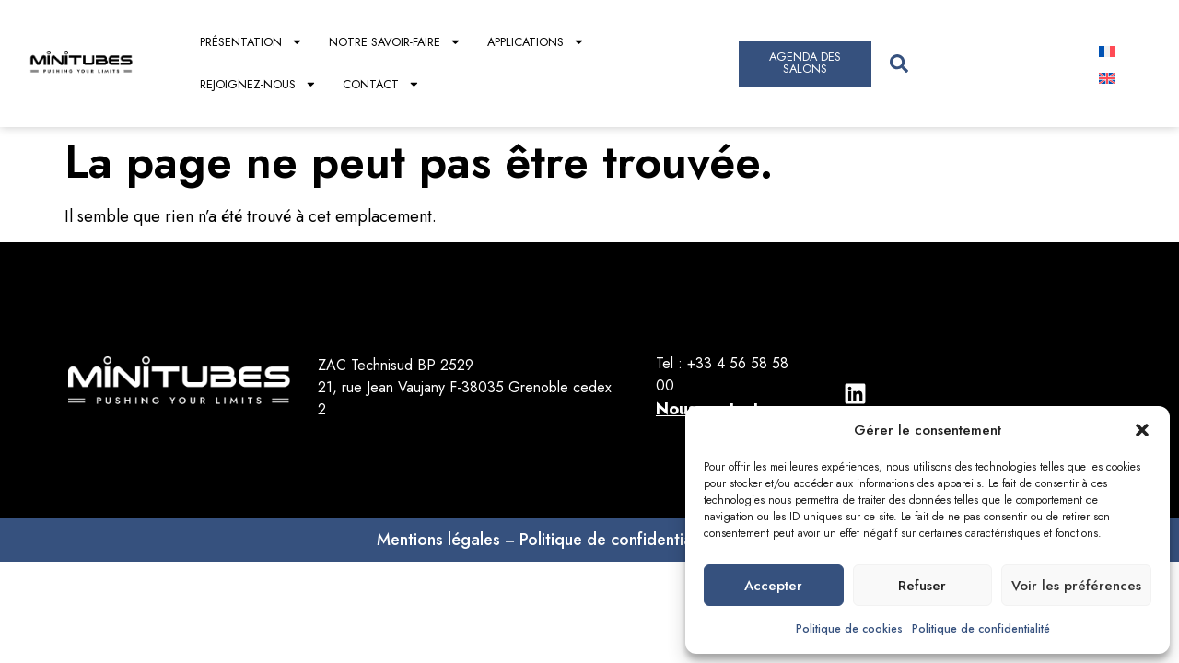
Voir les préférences (1076, 586)
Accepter (773, 586)
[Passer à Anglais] (1107, 77)
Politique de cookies (849, 629)
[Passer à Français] (1107, 50)
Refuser (922, 586)
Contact (381, 84)
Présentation (251, 42)
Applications (536, 42)
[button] (1142, 430)
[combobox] (977, 63)
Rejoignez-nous (258, 84)
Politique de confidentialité (981, 629)
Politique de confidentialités (620, 540)
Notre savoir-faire (395, 42)
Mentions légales (438, 540)
